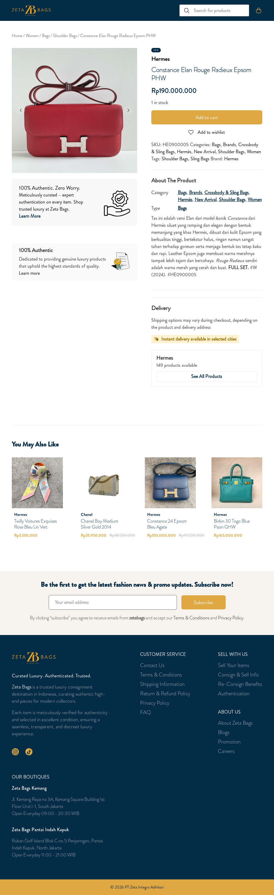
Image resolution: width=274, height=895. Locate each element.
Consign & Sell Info (238, 675)
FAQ (145, 712)
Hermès (184, 151)
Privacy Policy (230, 617)
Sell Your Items (233, 665)
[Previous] (20, 110)
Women (32, 36)
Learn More (29, 216)
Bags (46, 36)
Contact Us (152, 665)
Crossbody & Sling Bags (226, 192)
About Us (229, 712)
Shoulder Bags (65, 36)
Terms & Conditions (191, 617)
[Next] (128, 110)
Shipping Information (162, 684)
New (156, 50)
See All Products (206, 376)
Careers (226, 751)
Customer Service (163, 654)
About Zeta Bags (235, 723)
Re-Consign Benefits (240, 684)
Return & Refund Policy (165, 693)
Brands (229, 144)
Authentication (234, 693)
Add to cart (207, 117)
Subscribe (203, 602)
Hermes (160, 59)
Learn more (29, 273)
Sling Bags (200, 158)
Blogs (223, 732)
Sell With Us (233, 654)
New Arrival (205, 151)
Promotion (229, 742)
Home (17, 36)
